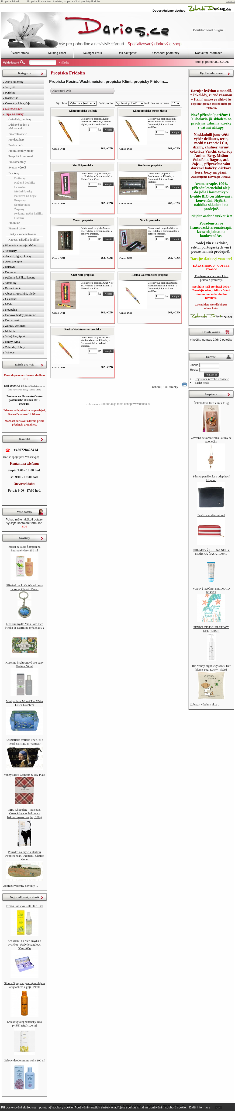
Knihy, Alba (12, 341)
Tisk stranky (170, 387)
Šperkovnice (22, 204)
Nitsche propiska (150, 220)
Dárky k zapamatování (22, 234)
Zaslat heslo (202, 382)
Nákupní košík (92, 53)
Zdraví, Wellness (15, 325)
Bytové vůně (13, 288)
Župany (19, 209)
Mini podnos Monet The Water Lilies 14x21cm (24, 703)
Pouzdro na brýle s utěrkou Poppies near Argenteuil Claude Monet (24, 855)
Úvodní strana (19, 53)
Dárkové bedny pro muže (20, 315)
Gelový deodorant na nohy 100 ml (24, 1060)
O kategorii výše (61, 90)
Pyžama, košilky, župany (20, 277)
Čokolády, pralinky (20, 119)
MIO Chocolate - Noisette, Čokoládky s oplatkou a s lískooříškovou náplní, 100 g (24, 813)
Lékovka (19, 187)
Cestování (11, 299)
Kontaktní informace (208, 53)
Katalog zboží (57, 53)
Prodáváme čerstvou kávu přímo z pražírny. (211, 278)
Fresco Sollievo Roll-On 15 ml (24, 906)
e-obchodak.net (94, 404)
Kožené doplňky (24, 182)
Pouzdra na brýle (25, 196)
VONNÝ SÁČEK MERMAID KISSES (211, 590)
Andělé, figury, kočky (18, 256)
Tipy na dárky (14, 114)
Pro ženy (14, 173)
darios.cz (230, 1)
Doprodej (11, 272)
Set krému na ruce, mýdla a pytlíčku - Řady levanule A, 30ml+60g (24, 944)
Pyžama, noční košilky (28, 213)
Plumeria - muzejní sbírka (21, 245)
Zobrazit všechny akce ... (205, 704)
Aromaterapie (13, 261)
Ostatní (19, 218)
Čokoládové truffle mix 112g (211, 403)
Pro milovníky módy (21, 150)
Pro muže (14, 223)
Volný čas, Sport (15, 336)
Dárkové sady (13, 108)
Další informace (199, 1107)
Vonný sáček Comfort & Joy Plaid (24, 774)
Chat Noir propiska (82, 274)
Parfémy (10, 92)
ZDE (24, 526)
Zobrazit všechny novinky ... (20, 885)
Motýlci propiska (83, 165)
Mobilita (10, 331)
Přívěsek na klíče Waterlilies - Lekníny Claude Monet (24, 587)
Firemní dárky (17, 228)
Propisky (20, 200)
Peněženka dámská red (211, 515)
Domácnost (12, 320)
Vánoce (9, 352)
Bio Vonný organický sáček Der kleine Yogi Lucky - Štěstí (211, 667)
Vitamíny (10, 283)
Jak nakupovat (128, 53)
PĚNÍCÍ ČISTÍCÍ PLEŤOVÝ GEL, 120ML (211, 629)
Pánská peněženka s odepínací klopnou (211, 478)
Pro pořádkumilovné (20, 156)
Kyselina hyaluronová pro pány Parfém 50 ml (24, 664)
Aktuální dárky (14, 82)
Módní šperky (23, 191)
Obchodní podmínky (166, 53)
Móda (8, 304)
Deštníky (20, 178)
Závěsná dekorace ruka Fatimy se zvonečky (211, 439)
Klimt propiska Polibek (83, 110)
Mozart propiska (83, 220)
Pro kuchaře (15, 145)
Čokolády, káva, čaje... (19, 103)
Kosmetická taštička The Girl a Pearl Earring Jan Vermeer (24, 741)
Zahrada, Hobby (15, 347)
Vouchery (11, 250)
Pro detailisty (16, 139)
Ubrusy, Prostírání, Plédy (20, 293)
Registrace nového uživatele (212, 379)
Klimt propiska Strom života (150, 110)
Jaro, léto (10, 87)
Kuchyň (10, 267)
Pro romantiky (17, 162)
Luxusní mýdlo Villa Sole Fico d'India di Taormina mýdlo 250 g (25, 625)
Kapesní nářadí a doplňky (23, 239)
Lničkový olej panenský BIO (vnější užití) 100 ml (24, 1023)
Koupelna (11, 309)
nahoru (156, 387)
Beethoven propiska (150, 165)
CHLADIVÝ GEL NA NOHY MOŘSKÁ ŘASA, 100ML (211, 551)
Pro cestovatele (17, 134)
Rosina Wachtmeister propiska (149, 274)
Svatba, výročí (17, 167)
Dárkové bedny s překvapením (18, 126)
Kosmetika (11, 98)
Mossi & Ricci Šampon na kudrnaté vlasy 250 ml (24, 548)
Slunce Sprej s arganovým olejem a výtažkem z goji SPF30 (24, 985)
